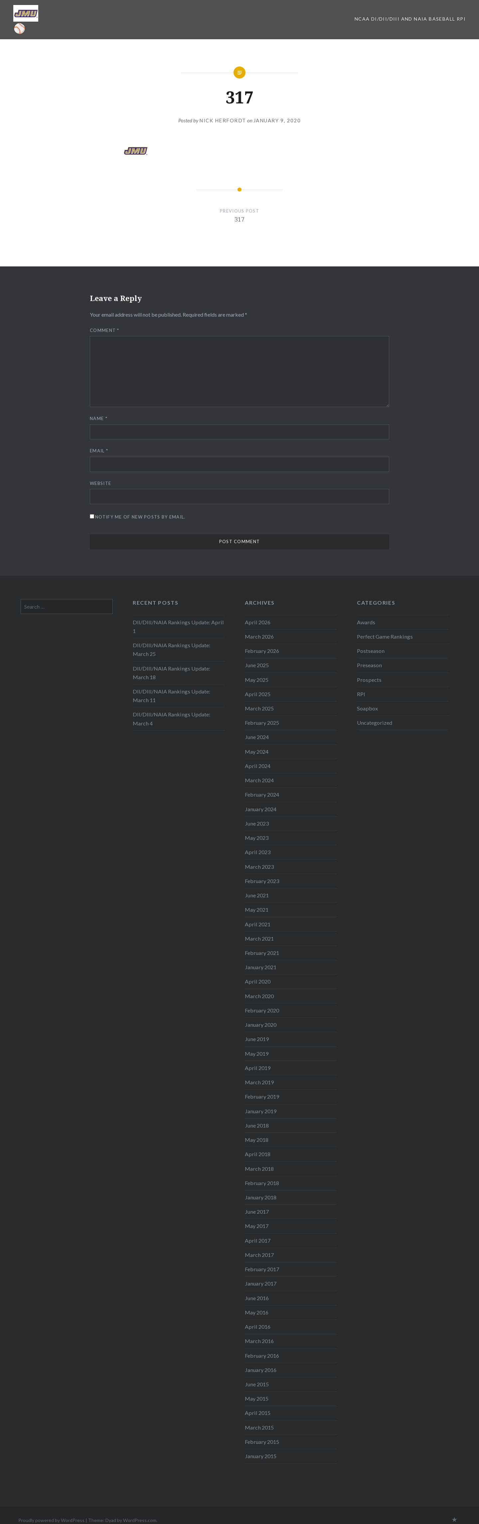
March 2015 (259, 1427)
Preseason (369, 665)
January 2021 (260, 967)
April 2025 (257, 694)
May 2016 (256, 1312)
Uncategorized (374, 722)
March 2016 (259, 1341)
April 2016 (257, 1326)
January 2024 (260, 809)
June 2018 (257, 1125)
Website (100, 483)
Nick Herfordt (222, 120)
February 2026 (262, 651)
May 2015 (256, 1398)
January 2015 (260, 1456)
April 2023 (257, 852)
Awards (366, 622)
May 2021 (256, 909)
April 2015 (257, 1413)
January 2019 (260, 1111)
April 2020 (257, 981)
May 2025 (256, 680)
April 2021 (257, 924)
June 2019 (257, 1039)
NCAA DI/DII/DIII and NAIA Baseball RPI (410, 19)
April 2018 (257, 1154)
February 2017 (262, 1269)
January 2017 (260, 1283)
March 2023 (259, 866)
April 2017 (257, 1240)
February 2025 (262, 722)
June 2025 (257, 665)
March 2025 (259, 708)
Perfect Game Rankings (385, 636)
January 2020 (260, 1024)
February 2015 (262, 1442)
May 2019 (256, 1053)
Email (99, 450)
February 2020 (262, 1010)
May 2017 (256, 1226)
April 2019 (257, 1068)
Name (98, 418)
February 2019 (262, 1096)
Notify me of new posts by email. (140, 517)
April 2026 (257, 622)
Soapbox (367, 708)
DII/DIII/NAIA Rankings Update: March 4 (171, 718)
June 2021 (257, 895)
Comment (104, 330)
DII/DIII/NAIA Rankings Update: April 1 (178, 626)
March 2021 (259, 938)
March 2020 (259, 996)
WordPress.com (139, 1520)
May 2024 (256, 751)
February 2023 (262, 881)
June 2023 (257, 823)
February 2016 (262, 1355)
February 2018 (262, 1183)
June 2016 (257, 1298)
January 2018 (260, 1197)
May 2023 (256, 838)
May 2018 (256, 1140)
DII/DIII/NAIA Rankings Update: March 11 (171, 695)
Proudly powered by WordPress (51, 1520)
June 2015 (257, 1384)
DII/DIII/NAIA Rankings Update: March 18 (171, 672)
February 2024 (262, 794)
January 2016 (260, 1370)
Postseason (371, 651)
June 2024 (257, 737)
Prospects (369, 680)
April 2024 (257, 766)
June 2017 (257, 1211)
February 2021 (262, 953)
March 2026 (259, 636)
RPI (361, 694)
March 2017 (259, 1255)
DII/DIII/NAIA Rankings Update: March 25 (171, 649)
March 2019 (259, 1082)
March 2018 (259, 1168)
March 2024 (259, 780)
